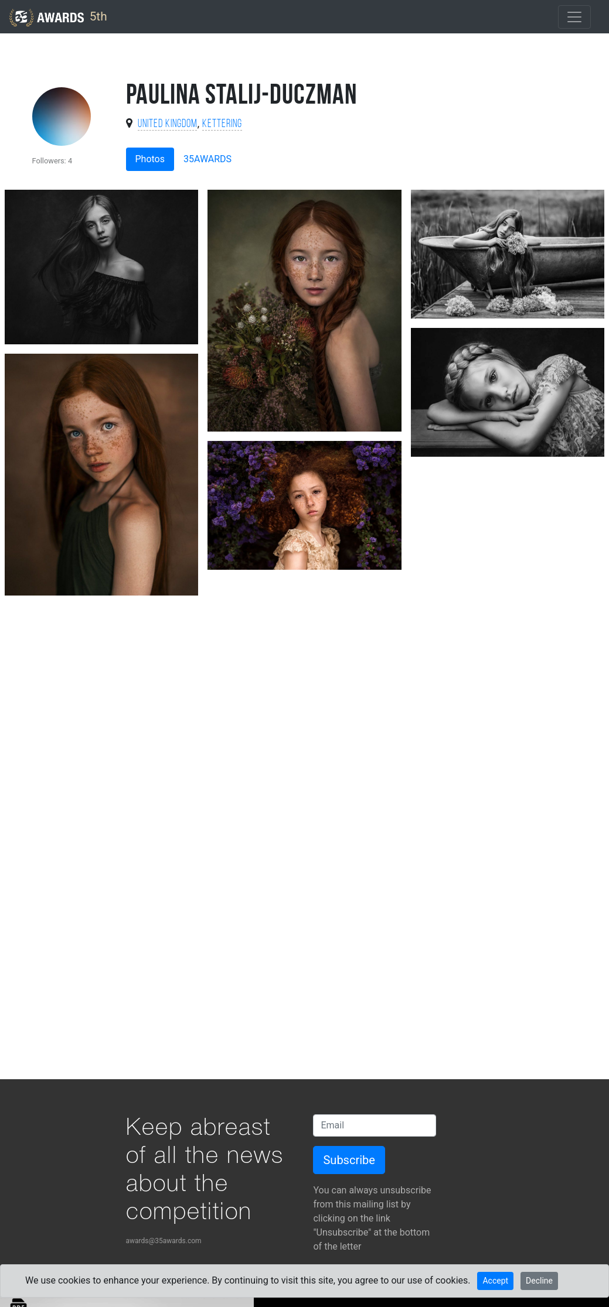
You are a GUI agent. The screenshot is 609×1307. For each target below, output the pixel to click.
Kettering (222, 124)
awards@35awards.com (164, 1241)
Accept (495, 1280)
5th (58, 17)
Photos (150, 159)
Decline (539, 1280)
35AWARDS (207, 159)
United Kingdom (167, 124)
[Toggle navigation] (574, 17)
